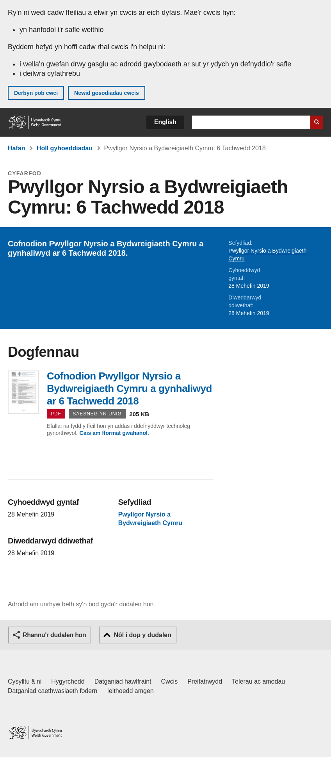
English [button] (165, 122)
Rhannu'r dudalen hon (54, 635)
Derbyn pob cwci (36, 93)
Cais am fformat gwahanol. (114, 433)
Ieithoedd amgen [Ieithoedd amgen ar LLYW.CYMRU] (130, 691)
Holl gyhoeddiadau (65, 148)
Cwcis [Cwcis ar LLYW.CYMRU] (169, 681)
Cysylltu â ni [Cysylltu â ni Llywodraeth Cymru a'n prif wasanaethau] (24, 681)
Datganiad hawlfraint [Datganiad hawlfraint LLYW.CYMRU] (122, 681)
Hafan (16, 148)
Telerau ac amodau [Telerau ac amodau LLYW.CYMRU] (258, 681)
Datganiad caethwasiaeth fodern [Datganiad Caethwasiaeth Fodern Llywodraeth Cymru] (53, 691)
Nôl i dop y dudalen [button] (142, 635)
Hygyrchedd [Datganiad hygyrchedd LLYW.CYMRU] (67, 681)
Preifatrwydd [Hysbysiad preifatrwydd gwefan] (204, 681)
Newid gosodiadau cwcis (106, 93)
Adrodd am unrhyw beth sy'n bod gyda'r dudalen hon (80, 604)
